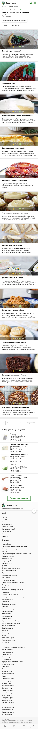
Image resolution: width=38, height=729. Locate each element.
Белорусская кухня (8, 702)
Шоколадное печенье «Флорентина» (15, 407)
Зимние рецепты (7, 618)
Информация (6, 585)
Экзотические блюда (9, 570)
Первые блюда (7, 558)
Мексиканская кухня (8, 640)
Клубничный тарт (8, 83)
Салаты (4, 551)
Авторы (4, 519)
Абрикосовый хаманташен (12, 245)
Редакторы (5, 522)
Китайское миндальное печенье (14, 343)
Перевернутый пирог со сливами (14, 181)
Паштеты (5, 630)
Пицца (5, 25)
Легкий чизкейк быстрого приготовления (17, 116)
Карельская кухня (8, 712)
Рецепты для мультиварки (10, 633)
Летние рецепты (7, 649)
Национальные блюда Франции (12, 589)
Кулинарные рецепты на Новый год (13, 647)
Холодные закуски (8, 556)
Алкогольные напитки (9, 645)
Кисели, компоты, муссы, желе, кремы (14, 597)
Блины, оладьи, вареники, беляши (14, 20)
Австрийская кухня (8, 678)
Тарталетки (15, 25)
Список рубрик (6, 531)
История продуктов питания (11, 568)
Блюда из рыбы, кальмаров (11, 561)
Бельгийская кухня (8, 693)
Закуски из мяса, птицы (9, 575)
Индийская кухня (7, 628)
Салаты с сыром (7, 652)
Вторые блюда (6, 544)
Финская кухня (7, 683)
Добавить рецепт (7, 524)
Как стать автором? (8, 529)
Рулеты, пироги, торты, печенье (12, 549)
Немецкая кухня (7, 688)
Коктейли (5, 606)
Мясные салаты (7, 613)
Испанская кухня (7, 669)
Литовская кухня (7, 714)
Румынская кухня (7, 690)
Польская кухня (7, 695)
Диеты (4, 635)
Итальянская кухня (8, 637)
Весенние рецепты (8, 681)
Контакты (5, 536)
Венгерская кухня (7, 697)
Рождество (5, 592)
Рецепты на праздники (9, 609)
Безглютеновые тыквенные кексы (15, 213)
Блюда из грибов (7, 611)
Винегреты (5, 666)
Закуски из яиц (7, 616)
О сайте (4, 517)
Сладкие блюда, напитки (10, 594)
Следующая (30, 423)
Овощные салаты (7, 599)
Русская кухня (6, 659)
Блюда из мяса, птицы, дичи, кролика (14, 546)
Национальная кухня (9, 604)
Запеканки (5, 601)
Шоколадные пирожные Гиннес (14, 375)
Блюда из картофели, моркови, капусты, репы (17, 553)
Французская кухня (8, 664)
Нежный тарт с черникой (11, 51)
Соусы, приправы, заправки (11, 623)
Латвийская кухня (8, 707)
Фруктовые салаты (8, 685)
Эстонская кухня (7, 709)
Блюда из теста (7, 563)
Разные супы (6, 577)
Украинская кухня (8, 705)
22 (20, 423)
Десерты (4, 565)
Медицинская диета (8, 625)
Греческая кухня (7, 700)
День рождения (7, 671)
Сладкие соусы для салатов (11, 657)
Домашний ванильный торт (12, 278)
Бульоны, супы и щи (8, 580)
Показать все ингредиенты (19, 498)
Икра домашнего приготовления (12, 661)
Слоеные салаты (7, 654)
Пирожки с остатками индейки (13, 148)
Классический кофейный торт (13, 310)
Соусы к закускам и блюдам (11, 621)
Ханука (4, 676)
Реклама (4, 534)
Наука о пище (6, 573)
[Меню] (34, 2)
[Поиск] (31, 2)
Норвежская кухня (8, 673)
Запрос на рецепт (7, 527)
